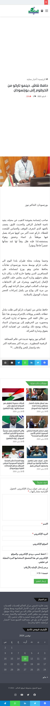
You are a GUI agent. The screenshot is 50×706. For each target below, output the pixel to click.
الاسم (44, 524)
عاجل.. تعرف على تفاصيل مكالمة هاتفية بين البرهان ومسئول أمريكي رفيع (37, 463)
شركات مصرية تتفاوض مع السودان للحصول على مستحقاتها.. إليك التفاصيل (13, 405)
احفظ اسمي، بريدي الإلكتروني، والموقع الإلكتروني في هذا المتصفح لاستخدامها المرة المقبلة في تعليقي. (25, 558)
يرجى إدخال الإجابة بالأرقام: (35, 567)
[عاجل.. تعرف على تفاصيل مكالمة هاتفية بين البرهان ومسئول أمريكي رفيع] (37, 452)
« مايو (45, 677)
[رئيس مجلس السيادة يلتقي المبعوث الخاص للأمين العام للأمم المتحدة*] (37, 422)
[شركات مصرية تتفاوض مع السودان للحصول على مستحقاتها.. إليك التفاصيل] (13, 394)
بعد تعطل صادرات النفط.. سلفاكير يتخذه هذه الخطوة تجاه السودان (38, 405)
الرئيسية (43, 79)
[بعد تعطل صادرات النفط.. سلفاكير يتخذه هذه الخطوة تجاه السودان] (37, 394)
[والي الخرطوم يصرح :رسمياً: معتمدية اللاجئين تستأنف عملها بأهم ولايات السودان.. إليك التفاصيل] (13, 422)
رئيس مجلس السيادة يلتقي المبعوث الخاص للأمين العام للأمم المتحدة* (37, 433)
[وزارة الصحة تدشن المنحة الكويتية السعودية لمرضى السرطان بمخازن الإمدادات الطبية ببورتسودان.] (13, 452)
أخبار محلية (32, 79)
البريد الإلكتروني (40, 534)
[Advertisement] (25, 44)
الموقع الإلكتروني (40, 544)
